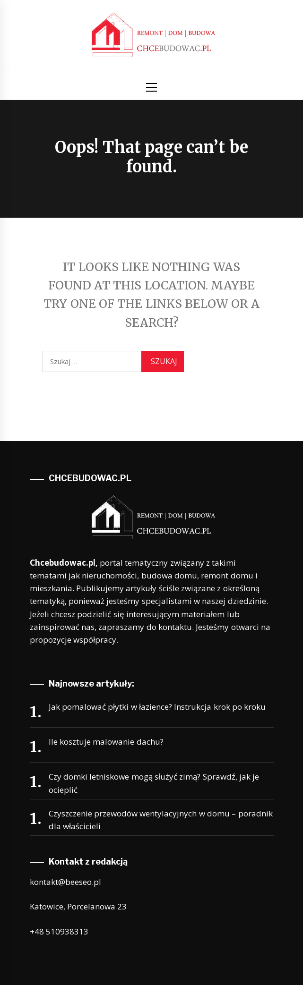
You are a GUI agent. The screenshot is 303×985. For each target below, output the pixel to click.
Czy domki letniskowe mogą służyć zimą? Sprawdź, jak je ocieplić (154, 783)
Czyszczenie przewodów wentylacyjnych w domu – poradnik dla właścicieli (161, 820)
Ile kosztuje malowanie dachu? (106, 741)
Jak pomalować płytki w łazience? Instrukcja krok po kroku (157, 706)
